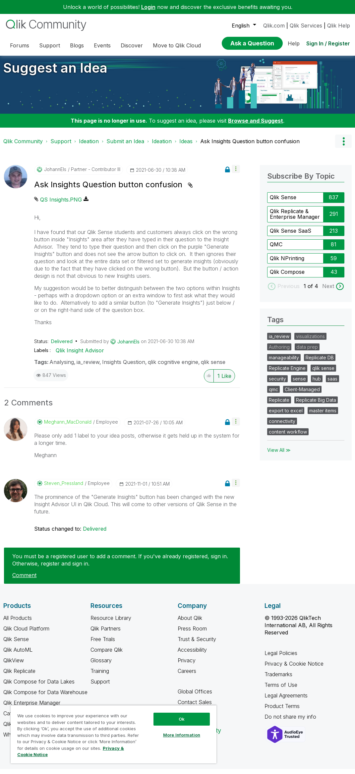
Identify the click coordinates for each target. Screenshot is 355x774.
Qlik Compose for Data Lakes (39, 686)
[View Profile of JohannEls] (55, 174)
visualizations (310, 341)
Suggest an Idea (55, 73)
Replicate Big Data (316, 405)
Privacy (187, 665)
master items (322, 415)
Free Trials (102, 644)
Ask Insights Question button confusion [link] (250, 146)
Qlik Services (306, 25)
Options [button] (343, 146)
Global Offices (195, 696)
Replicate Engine (287, 373)
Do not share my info (291, 721)
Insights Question (123, 367)
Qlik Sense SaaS (290, 235)
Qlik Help (338, 25)
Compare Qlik (106, 654)
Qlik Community (23, 146)
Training (99, 676)
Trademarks (278, 679)
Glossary (101, 665)
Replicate (279, 405)
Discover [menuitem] (132, 45)
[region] (113, 734)
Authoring (279, 352)
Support (60, 146)
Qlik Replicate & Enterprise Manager (295, 219)
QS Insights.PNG (61, 204)
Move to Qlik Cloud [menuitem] (177, 45)
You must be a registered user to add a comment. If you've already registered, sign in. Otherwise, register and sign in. (120, 565)
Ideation (89, 146)
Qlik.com (274, 25)
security (277, 384)
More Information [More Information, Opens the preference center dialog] (181, 735)
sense (299, 384)
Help (294, 43)
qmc (273, 394)
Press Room (192, 633)
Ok (182, 719)
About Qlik (190, 623)
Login (148, 7)
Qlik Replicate (19, 676)
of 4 (314, 291)
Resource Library (110, 623)
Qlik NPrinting (287, 263)
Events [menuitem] (102, 45)
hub (317, 384)
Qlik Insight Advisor (80, 355)
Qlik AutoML (17, 654)
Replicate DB (320, 362)
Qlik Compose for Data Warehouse (45, 697)
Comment (24, 580)
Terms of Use (281, 689)
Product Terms (282, 711)
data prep (307, 352)
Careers (187, 676)
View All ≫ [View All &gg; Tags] (279, 455)
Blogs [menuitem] (77, 45)
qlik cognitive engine (173, 367)
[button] (236, 174)
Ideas (186, 146)
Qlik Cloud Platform (26, 633)
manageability (284, 362)
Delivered (62, 346)
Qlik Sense (283, 202)
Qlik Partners (105, 633)
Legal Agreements (286, 700)
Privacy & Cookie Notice (294, 668)
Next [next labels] (328, 291)
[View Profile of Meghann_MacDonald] (67, 427)
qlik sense (213, 367)
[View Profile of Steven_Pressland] (63, 488)
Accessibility (192, 654)
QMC (276, 249)
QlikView (13, 665)
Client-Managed (302, 394)
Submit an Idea (125, 146)
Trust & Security (197, 644)
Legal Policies (281, 658)
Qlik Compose (287, 276)
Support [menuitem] (49, 45)
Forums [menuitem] (19, 45)
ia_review (88, 367)
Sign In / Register (328, 43)
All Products (17, 623)
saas (332, 384)
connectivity (282, 426)
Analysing (61, 367)
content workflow (288, 437)
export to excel (286, 415)
